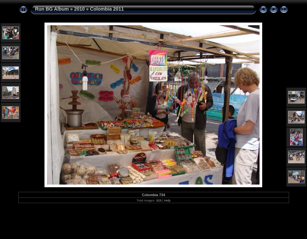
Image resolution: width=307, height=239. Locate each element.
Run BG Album (52, 9)
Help (167, 200)
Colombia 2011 (107, 9)
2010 (79, 9)
